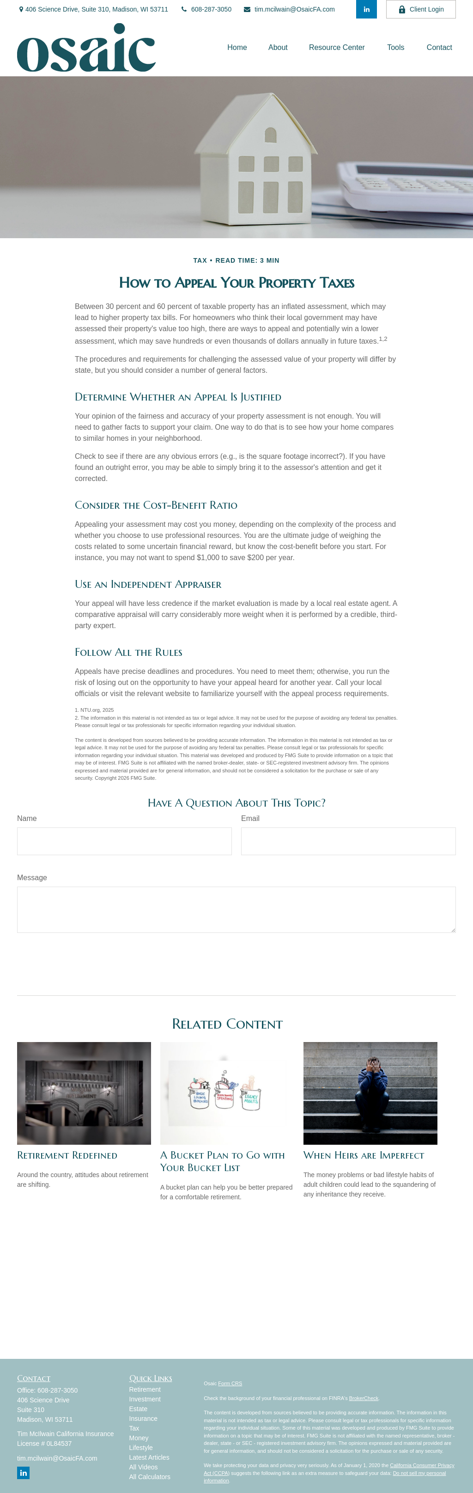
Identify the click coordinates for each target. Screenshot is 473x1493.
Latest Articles (149, 1457)
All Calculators (149, 1477)
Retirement (145, 1389)
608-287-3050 (205, 9)
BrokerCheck (364, 1398)
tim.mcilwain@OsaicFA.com (289, 9)
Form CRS (230, 1383)
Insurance (143, 1418)
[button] (237, 47)
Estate (138, 1409)
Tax (134, 1428)
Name (27, 818)
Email (250, 818)
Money (139, 1438)
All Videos (143, 1467)
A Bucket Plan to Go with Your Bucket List (222, 1161)
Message (32, 878)
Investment (145, 1399)
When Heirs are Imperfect (363, 1155)
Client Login (421, 9)
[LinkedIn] (366, 9)
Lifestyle (141, 1447)
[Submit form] (41, 960)
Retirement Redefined (67, 1155)
